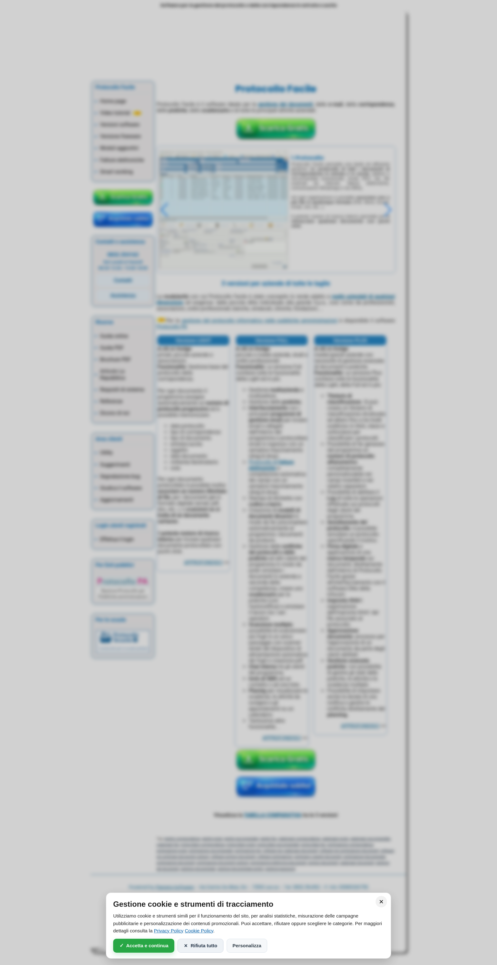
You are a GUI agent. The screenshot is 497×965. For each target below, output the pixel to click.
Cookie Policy (199, 930)
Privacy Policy (168, 930)
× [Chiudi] (381, 901)
